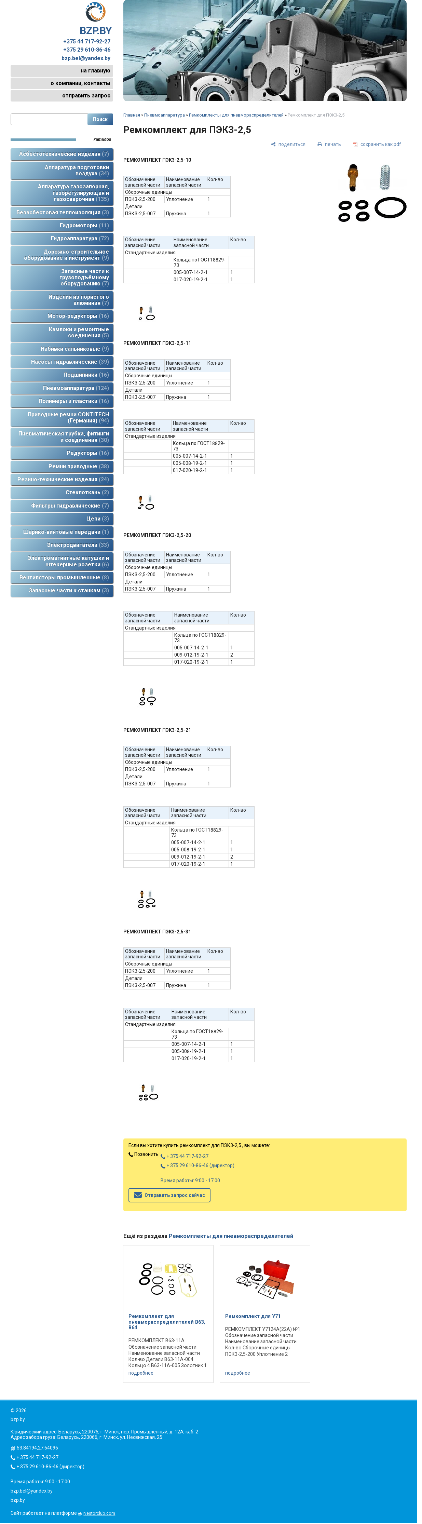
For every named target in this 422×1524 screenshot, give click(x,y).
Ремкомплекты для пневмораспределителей (236, 115)
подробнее (140, 1373)
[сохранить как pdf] (377, 144)
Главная (131, 115)
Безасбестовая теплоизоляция (62, 212)
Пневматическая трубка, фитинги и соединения (63, 436)
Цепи (97, 518)
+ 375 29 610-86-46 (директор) (197, 1165)
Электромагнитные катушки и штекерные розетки (68, 561)
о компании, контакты (80, 83)
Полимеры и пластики (74, 401)
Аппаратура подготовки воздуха (77, 170)
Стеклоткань (87, 492)
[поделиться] (288, 144)
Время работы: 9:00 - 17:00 (190, 1180)
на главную (95, 70)
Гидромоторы (84, 225)
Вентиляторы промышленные (64, 577)
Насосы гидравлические (70, 362)
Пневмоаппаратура (76, 388)
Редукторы (88, 453)
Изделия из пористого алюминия (79, 300)
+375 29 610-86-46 (86, 50)
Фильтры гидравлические (70, 505)
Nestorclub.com (99, 1513)
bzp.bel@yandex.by (86, 58)
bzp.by (18, 1500)
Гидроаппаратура (80, 238)
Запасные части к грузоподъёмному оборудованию (84, 277)
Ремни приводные (79, 466)
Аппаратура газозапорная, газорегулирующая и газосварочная (73, 192)
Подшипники (86, 375)
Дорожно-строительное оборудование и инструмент (66, 254)
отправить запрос (86, 95)
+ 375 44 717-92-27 (184, 1156)
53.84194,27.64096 (37, 1448)
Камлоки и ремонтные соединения (79, 332)
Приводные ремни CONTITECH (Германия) (68, 417)
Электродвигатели (78, 545)
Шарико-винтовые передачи (66, 532)
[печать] (329, 144)
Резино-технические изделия (63, 479)
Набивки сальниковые (75, 349)
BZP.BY (96, 19)
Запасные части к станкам (69, 590)
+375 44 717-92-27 (86, 42)
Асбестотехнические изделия (64, 154)
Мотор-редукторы (78, 316)
